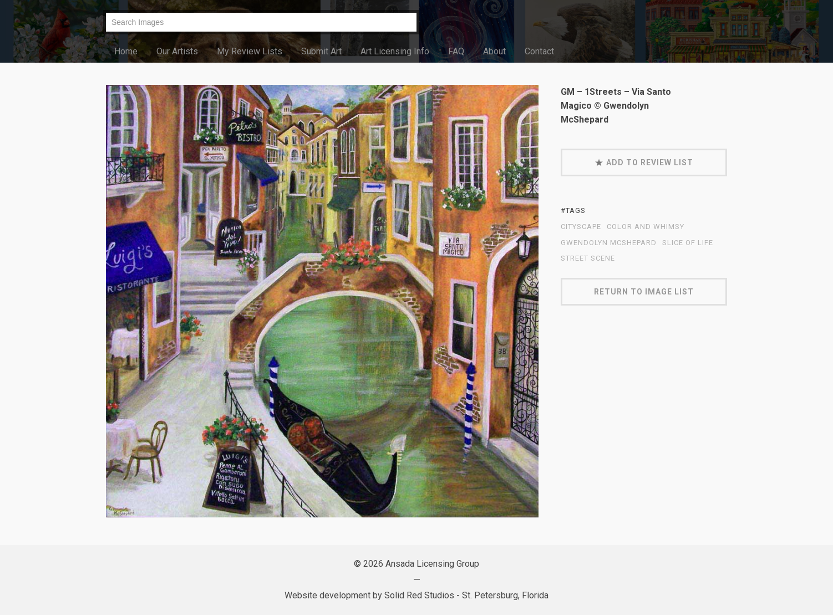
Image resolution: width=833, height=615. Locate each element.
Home (126, 51)
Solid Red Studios (419, 595)
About (494, 51)
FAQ (456, 51)
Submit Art (321, 51)
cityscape (581, 227)
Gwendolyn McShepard (609, 243)
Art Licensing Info (394, 51)
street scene (588, 258)
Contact (539, 51)
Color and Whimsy (645, 227)
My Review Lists (249, 51)
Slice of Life (687, 243)
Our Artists (177, 51)
